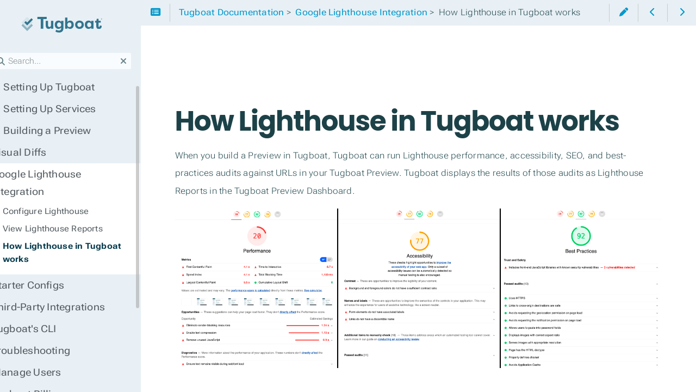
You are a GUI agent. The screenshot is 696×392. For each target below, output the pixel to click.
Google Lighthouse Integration (81, 174)
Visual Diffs (36, 152)
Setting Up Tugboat (60, 87)
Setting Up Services (61, 108)
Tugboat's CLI (41, 311)
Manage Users (43, 355)
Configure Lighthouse (63, 194)
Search (9, 52)
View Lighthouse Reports (70, 211)
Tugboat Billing (44, 376)
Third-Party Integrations (65, 289)
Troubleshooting (48, 333)
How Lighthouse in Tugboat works (79, 235)
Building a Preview (58, 130)
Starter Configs (45, 267)
